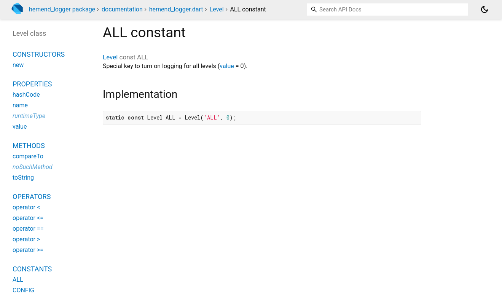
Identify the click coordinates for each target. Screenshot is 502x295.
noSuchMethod (33, 167)
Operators (32, 197)
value (227, 66)
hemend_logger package (62, 9)
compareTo (28, 156)
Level (217, 9)
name (20, 105)
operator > (26, 239)
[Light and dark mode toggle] (484, 9)
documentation (122, 9)
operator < (26, 207)
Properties (32, 84)
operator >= (28, 250)
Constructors (39, 54)
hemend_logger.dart (176, 9)
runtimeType (29, 116)
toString (23, 177)
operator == (28, 228)
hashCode (26, 94)
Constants (32, 269)
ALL (18, 279)
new (18, 65)
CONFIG (23, 290)
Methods (29, 146)
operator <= (28, 218)
